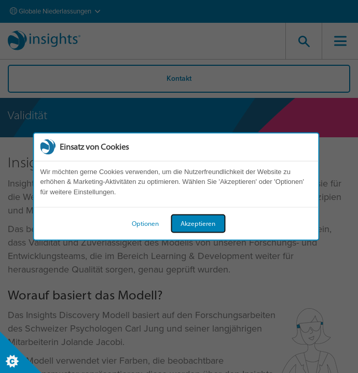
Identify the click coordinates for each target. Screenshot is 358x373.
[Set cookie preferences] (21, 352)
